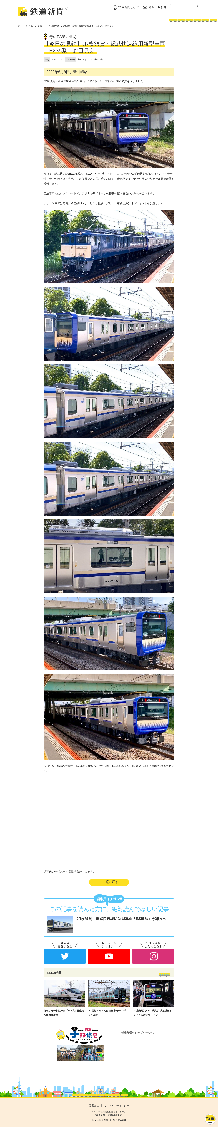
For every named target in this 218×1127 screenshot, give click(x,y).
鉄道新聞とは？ (126, 7)
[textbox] (185, 6)
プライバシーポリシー (117, 1106)
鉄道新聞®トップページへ (137, 1033)
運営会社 (94, 1106)
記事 (31, 26)
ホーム (21, 26)
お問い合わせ (155, 7)
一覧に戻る (109, 882)
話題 (40, 26)
